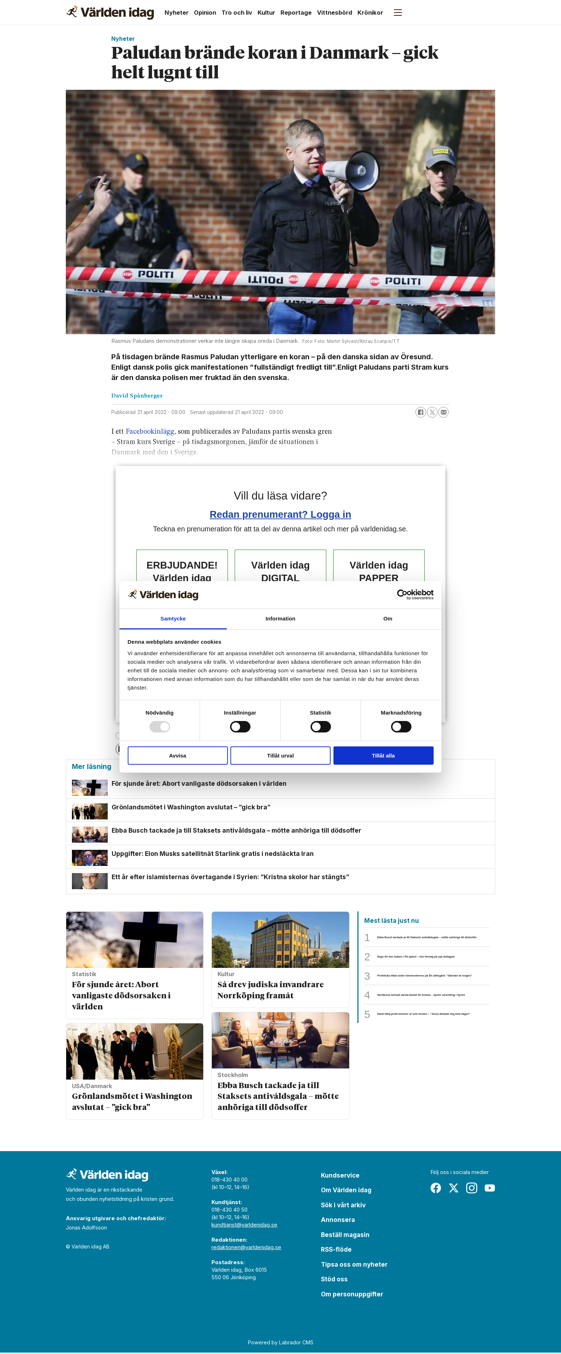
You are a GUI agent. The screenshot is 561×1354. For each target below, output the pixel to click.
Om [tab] (387, 618)
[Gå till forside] (110, 12)
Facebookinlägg (150, 431)
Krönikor (370, 12)
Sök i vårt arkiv (343, 1206)
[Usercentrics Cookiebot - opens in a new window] (402, 594)
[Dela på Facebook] (420, 412)
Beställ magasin (345, 1235)
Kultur (266, 12)
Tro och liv (236, 12)
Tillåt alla (383, 756)
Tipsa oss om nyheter (354, 1265)
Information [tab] (280, 618)
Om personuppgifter (352, 1295)
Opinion (205, 12)
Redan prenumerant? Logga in (280, 514)
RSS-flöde (336, 1251)
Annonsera (338, 1221)
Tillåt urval (280, 756)
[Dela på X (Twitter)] (432, 412)
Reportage (296, 12)
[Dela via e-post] (443, 412)
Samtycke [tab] (173, 618)
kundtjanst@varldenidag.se (244, 1225)
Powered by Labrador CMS (280, 1343)
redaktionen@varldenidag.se (246, 1248)
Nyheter (177, 12)
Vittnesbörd (334, 12)
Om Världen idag (346, 1191)
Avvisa (177, 756)
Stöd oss (334, 1280)
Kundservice (340, 1176)
